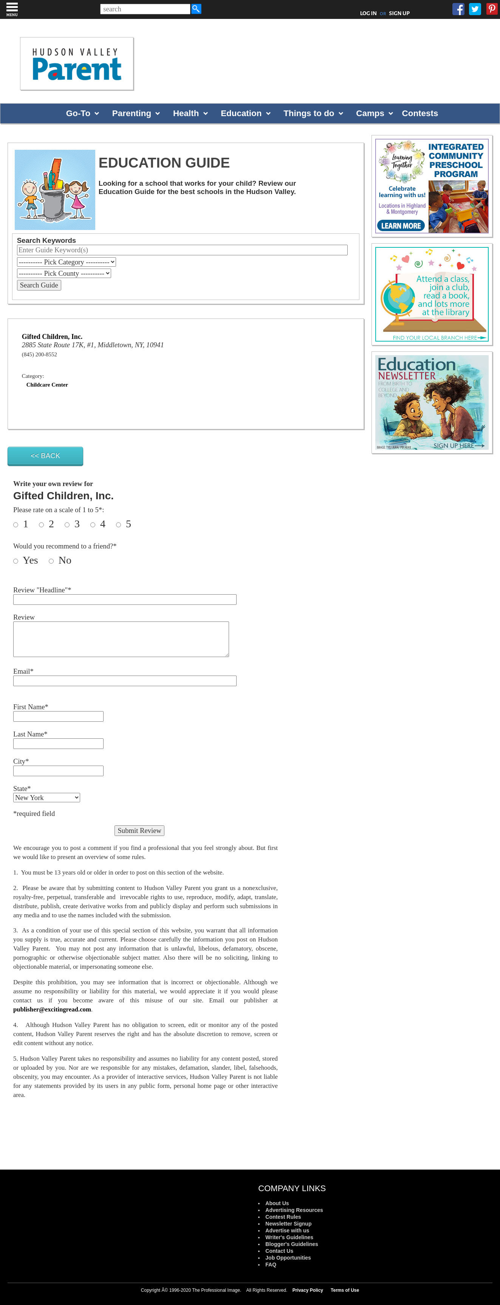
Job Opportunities (288, 1258)
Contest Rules (283, 1217)
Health (186, 113)
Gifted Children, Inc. (52, 336)
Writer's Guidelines (289, 1237)
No (63, 560)
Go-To (78, 113)
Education (241, 113)
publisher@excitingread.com (52, 1009)
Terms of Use (345, 1290)
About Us (277, 1203)
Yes (34, 560)
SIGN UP (399, 13)
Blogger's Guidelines (291, 1244)
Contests (420, 113)
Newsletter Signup (288, 1224)
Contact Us (279, 1251)
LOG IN (368, 13)
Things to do (308, 113)
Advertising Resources (294, 1210)
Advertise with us (287, 1230)
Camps (370, 113)
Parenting (131, 113)
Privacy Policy (308, 1290)
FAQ (270, 1265)
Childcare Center (47, 385)
